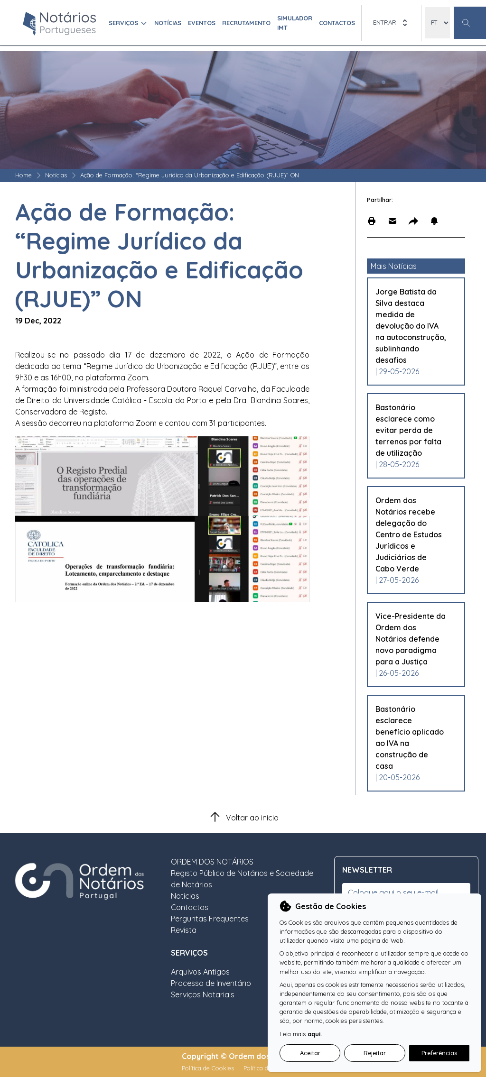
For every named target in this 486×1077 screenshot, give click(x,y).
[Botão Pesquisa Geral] (470, 23)
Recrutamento (246, 23)
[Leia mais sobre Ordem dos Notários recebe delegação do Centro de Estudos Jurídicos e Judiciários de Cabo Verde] (411, 534)
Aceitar (310, 1053)
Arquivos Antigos (200, 971)
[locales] (437, 22)
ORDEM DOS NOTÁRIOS (212, 861)
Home (23, 175)
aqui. (315, 1034)
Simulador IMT (294, 22)
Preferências (439, 1053)
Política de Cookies (209, 1068)
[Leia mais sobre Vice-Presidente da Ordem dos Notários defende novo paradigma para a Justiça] (411, 638)
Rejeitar (375, 1053)
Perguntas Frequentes (210, 918)
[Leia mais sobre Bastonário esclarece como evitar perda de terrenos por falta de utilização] (411, 430)
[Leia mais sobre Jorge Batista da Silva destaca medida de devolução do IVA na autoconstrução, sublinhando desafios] (411, 326)
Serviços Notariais (202, 994)
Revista (183, 930)
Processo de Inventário (211, 983)
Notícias (167, 23)
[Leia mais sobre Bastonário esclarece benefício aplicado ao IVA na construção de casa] (411, 737)
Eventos (201, 23)
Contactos (337, 23)
